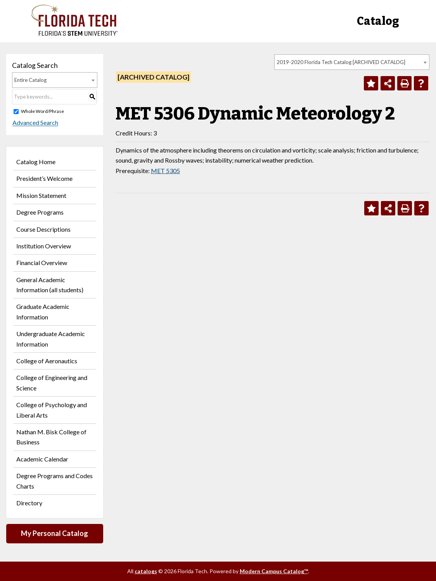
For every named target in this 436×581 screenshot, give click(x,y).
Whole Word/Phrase (42, 111)
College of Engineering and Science (51, 382)
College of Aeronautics (46, 360)
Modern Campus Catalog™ (274, 571)
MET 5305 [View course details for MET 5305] (165, 170)
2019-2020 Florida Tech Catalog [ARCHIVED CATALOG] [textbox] (341, 62)
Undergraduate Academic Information (50, 338)
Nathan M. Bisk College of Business (51, 437)
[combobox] (351, 62)
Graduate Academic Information (42, 311)
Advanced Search (35, 123)
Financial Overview (41, 262)
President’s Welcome (44, 178)
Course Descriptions (43, 229)
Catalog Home (35, 161)
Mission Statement (41, 195)
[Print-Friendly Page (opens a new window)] (404, 83)
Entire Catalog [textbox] (30, 80)
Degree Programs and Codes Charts (54, 480)
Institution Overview (43, 246)
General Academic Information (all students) (49, 284)
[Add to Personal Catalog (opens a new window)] (371, 83)
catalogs (146, 571)
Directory (29, 502)
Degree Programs (40, 212)
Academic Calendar (42, 459)
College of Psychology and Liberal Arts (51, 409)
